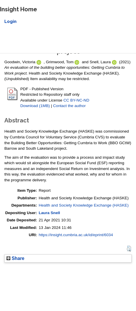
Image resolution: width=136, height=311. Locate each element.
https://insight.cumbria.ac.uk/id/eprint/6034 (76, 235)
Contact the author (69, 106)
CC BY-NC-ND (76, 100)
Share (15, 258)
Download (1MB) (35, 106)
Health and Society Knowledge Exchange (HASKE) (83, 205)
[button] (129, 249)
